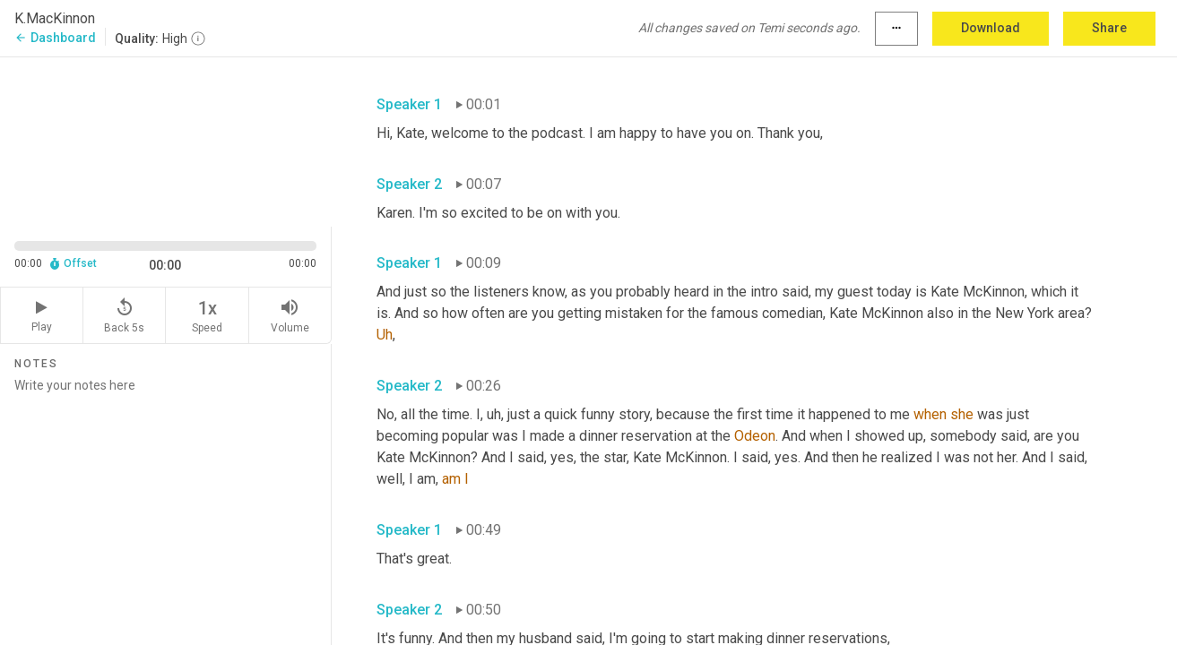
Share (1109, 28)
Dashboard (55, 37)
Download (990, 28)
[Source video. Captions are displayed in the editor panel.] (166, 140)
